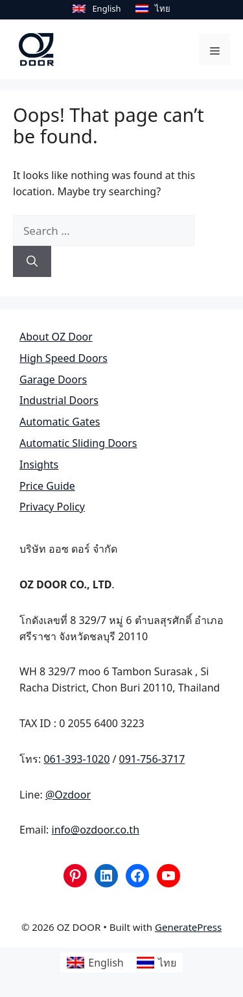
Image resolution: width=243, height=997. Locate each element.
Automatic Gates (59, 421)
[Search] (32, 261)
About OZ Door (56, 337)
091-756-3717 (152, 759)
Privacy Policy (52, 506)
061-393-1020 (76, 759)
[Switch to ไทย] (153, 8)
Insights (38, 464)
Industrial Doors (58, 400)
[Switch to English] (96, 8)
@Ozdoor (68, 794)
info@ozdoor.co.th (95, 830)
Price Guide (47, 485)
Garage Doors (53, 379)
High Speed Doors (63, 358)
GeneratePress (188, 926)
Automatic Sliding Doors (78, 443)
